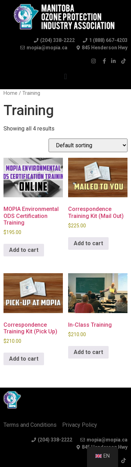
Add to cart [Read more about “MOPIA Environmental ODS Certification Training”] (23, 250)
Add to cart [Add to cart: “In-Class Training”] (88, 352)
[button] (65, 76)
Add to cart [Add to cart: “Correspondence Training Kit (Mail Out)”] (88, 243)
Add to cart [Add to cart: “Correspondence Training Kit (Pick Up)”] (23, 358)
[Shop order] (88, 145)
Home (10, 93)
